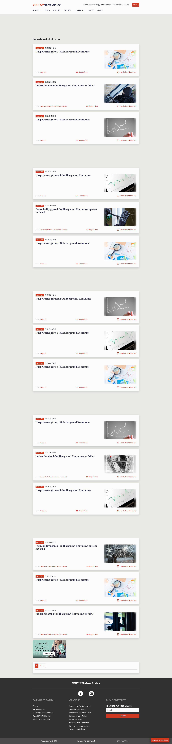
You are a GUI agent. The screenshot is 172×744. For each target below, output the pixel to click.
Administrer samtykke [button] (41, 719)
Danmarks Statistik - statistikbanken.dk (53, 106)
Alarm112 (37, 10)
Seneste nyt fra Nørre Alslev (80, 706)
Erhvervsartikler (75, 719)
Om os (35, 706)
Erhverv (57, 10)
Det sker (68, 10)
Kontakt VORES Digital (41, 716)
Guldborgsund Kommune (79, 723)
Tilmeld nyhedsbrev (160, 740)
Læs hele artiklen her (128, 72)
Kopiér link (83, 72)
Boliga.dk (43, 72)
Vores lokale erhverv (77, 709)
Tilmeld (135, 5)
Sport (91, 10)
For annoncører (39, 709)
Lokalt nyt (80, 10)
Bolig (47, 10)
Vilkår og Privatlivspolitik (43, 713)
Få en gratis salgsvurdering (79, 726)
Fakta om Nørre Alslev (78, 716)
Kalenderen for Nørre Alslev (80, 713)
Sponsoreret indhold (77, 729)
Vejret (100, 10)
